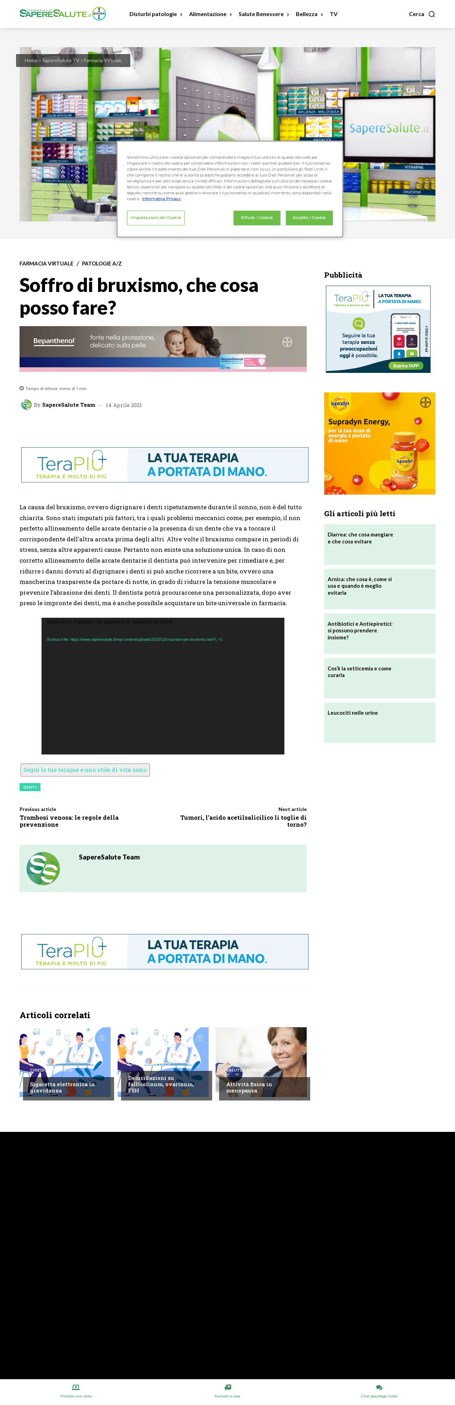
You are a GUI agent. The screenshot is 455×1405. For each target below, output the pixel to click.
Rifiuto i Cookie (257, 217)
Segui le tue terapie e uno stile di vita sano (85, 770)
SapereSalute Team (68, 404)
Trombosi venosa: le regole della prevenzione (69, 820)
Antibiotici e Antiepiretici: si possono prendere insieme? (360, 630)
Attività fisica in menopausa (249, 1087)
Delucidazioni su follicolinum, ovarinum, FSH (161, 1084)
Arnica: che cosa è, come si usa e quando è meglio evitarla (360, 586)
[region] (230, 189)
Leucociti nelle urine (353, 712)
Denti (30, 787)
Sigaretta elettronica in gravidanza (62, 1087)
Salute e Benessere (248, 1070)
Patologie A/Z (102, 263)
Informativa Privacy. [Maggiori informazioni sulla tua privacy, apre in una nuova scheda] (161, 198)
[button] (422, 14)
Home (31, 60)
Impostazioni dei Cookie (156, 217)
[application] (163, 686)
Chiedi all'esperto (51, 1070)
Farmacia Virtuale (102, 60)
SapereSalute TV (61, 60)
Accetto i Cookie (309, 217)
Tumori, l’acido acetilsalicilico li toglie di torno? (243, 820)
